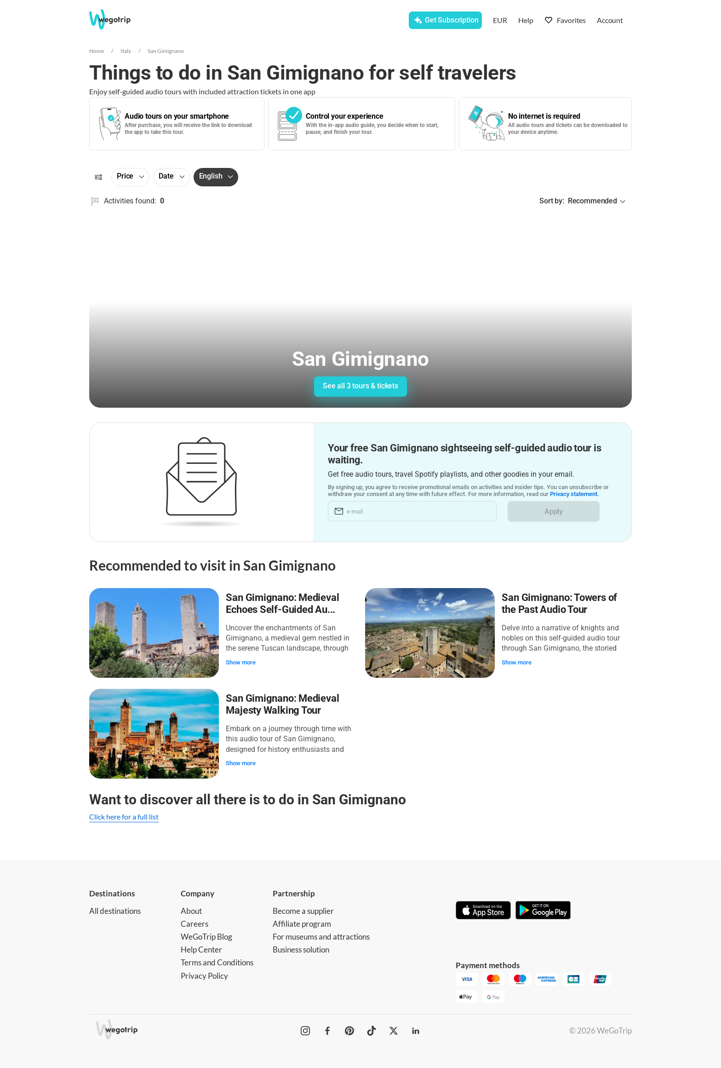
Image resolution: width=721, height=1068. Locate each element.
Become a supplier (303, 910)
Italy (125, 50)
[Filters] (98, 177)
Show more (241, 661)
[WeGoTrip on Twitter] (393, 1029)
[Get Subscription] (445, 20)
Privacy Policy (204, 974)
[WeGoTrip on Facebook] (327, 1029)
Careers (194, 923)
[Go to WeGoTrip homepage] (118, 19)
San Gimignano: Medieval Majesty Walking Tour (282, 704)
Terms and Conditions (217, 961)
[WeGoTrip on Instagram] (305, 1029)
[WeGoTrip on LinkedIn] (415, 1029)
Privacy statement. (574, 494)
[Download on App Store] (483, 910)
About (191, 910)
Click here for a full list (124, 815)
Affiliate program (302, 923)
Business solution (301, 948)
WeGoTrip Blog (206, 936)
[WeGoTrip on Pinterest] (349, 1029)
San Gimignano (166, 50)
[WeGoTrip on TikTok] (371, 1029)
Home (96, 50)
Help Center (201, 948)
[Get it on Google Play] (543, 910)
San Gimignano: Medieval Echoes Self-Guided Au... (282, 603)
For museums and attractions (321, 936)
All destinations (115, 910)
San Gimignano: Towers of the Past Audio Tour (560, 603)
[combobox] (246, 21)
